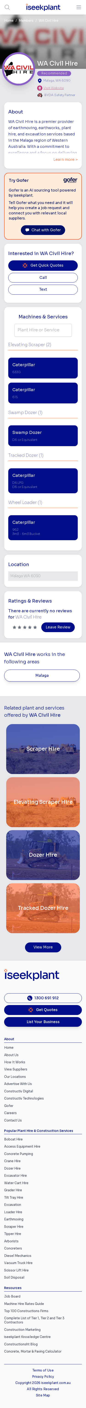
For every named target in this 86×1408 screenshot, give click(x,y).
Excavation (12, 1205)
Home (9, 21)
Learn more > (65, 159)
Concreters (13, 1248)
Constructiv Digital (18, 1091)
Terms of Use (43, 1370)
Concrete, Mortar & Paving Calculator (32, 1351)
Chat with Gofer (43, 230)
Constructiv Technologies (24, 1098)
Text (43, 289)
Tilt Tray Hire (13, 1198)
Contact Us (13, 1120)
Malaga (42, 675)
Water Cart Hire (16, 1183)
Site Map (43, 1395)
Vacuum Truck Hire (18, 1263)
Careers (10, 1113)
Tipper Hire (12, 1234)
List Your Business (43, 1022)
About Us (11, 1055)
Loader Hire (13, 1212)
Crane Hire (12, 1161)
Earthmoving (13, 1219)
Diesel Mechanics (17, 1256)
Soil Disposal (14, 1278)
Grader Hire (13, 1190)
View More (43, 947)
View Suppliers (15, 1069)
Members (26, 21)
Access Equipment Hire (22, 1147)
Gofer (8, 1106)
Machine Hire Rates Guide (24, 1304)
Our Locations (15, 1077)
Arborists (11, 1241)
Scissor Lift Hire (16, 1270)
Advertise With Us (18, 1084)
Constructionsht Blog (21, 1344)
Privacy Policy (43, 1377)
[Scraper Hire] (43, 749)
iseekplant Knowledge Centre (27, 1337)
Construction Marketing (22, 1330)
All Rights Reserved (43, 1389)
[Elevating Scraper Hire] (43, 802)
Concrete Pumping (18, 1154)
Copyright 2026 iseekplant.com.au (43, 1383)
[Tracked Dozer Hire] (43, 908)
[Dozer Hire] (43, 855)
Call (43, 277)
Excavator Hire (15, 1176)
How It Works (14, 1062)
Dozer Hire (12, 1168)
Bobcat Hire (13, 1139)
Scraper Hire (13, 1227)
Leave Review (58, 627)
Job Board (12, 1296)
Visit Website (53, 88)
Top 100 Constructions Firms (26, 1311)
